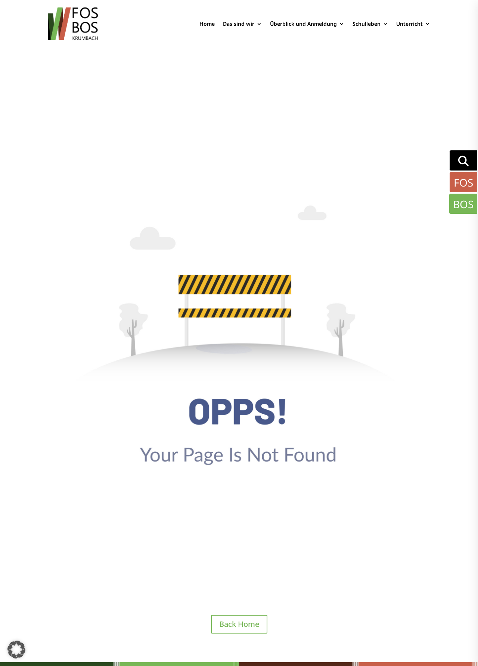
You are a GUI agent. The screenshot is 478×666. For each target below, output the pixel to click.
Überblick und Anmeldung (303, 23)
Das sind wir (238, 23)
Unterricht (409, 23)
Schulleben (367, 23)
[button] (16, 649)
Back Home (239, 624)
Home (207, 23)
